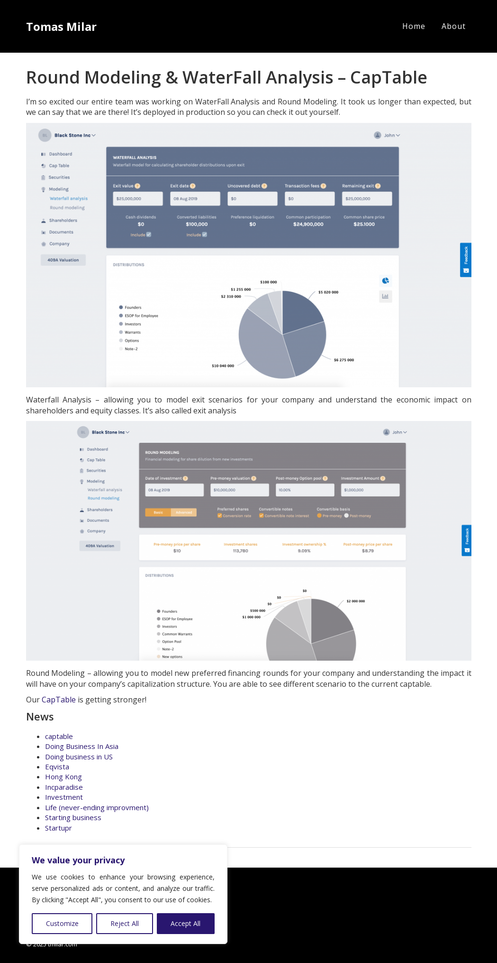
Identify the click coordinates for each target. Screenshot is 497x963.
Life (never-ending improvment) (97, 807)
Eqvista (57, 766)
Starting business (73, 817)
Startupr (58, 827)
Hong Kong (63, 776)
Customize (62, 923)
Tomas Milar (61, 26)
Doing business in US (79, 756)
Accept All (185, 923)
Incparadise (64, 787)
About (454, 26)
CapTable (59, 699)
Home (413, 26)
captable (59, 736)
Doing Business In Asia (81, 746)
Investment (64, 797)
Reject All (124, 923)
